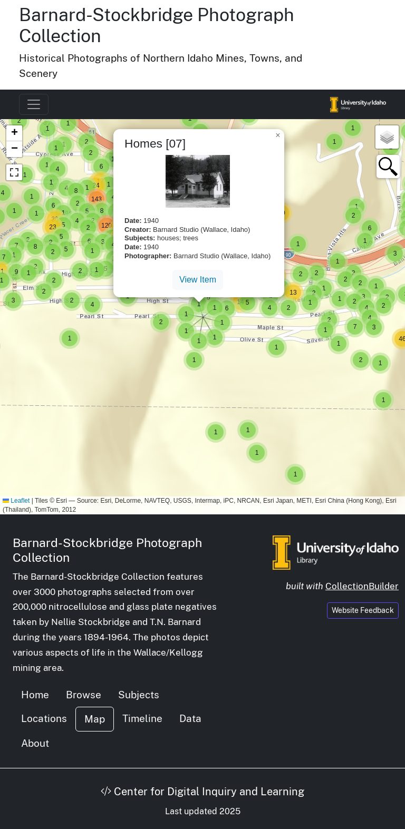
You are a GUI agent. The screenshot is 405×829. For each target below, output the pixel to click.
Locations (44, 718)
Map (94, 719)
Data (190, 718)
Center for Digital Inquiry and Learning (202, 791)
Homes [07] (155, 143)
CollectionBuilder (362, 586)
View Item (197, 279)
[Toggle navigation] (34, 104)
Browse (83, 694)
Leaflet (16, 500)
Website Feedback (363, 610)
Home (35, 694)
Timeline (142, 718)
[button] (69, 338)
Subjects (138, 694)
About (35, 743)
